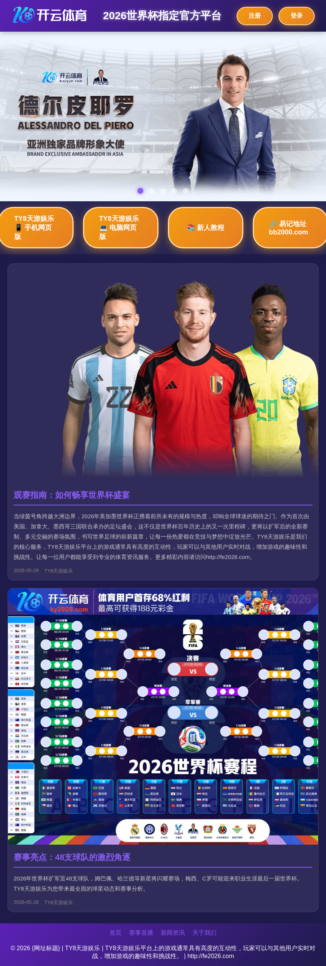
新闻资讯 (173, 932)
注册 (255, 15)
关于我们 (204, 932)
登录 (297, 15)
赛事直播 (141, 932)
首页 (115, 932)
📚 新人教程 (205, 227)
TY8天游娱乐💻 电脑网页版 (119, 227)
